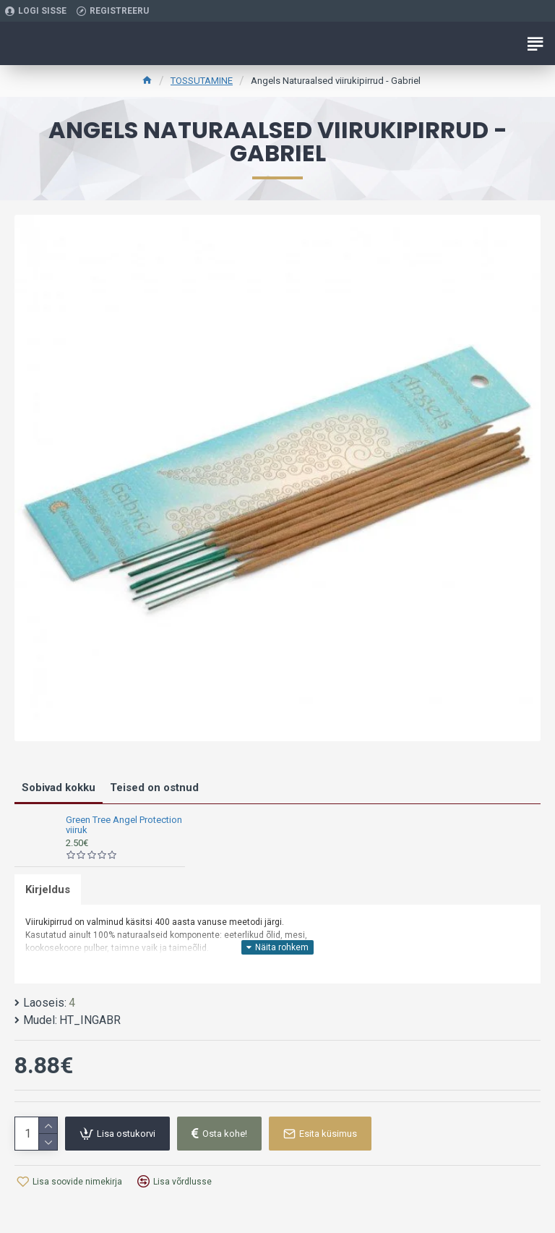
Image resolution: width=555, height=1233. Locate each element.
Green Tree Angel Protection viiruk (124, 825)
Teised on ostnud (154, 787)
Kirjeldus (47, 889)
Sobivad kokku (58, 787)
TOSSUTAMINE (202, 80)
